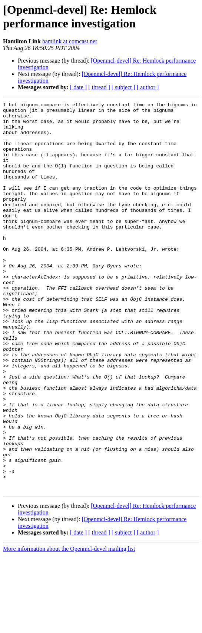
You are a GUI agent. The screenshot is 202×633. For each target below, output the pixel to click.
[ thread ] (99, 87)
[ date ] (78, 87)
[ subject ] (123, 87)
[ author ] (148, 87)
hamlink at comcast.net (69, 41)
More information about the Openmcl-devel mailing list (69, 626)
